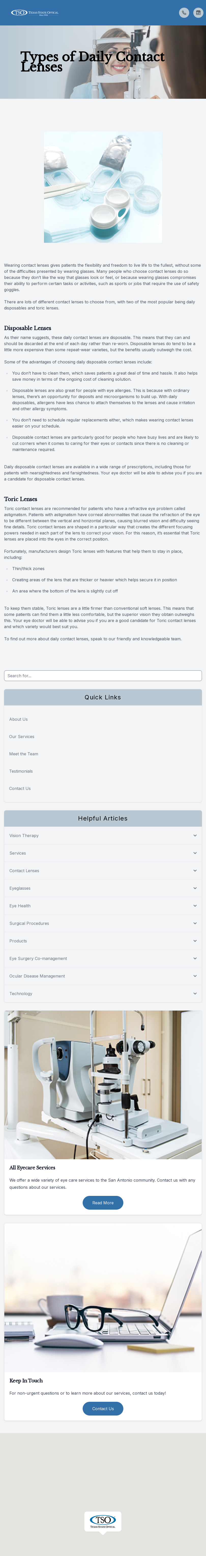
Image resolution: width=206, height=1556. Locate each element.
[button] (4, 12)
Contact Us (20, 788)
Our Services (21, 736)
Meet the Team (23, 753)
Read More (103, 1202)
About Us (18, 719)
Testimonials (21, 771)
